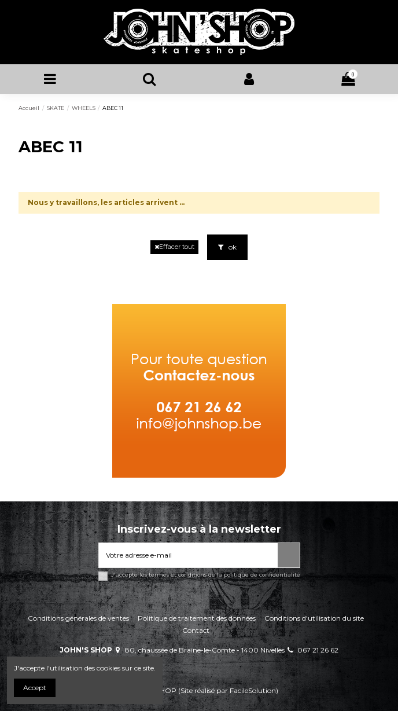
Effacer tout (174, 247)
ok (227, 247)
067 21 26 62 (317, 650)
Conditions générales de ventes (78, 618)
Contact (195, 630)
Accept (34, 687)
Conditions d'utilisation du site (314, 618)
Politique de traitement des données (197, 618)
